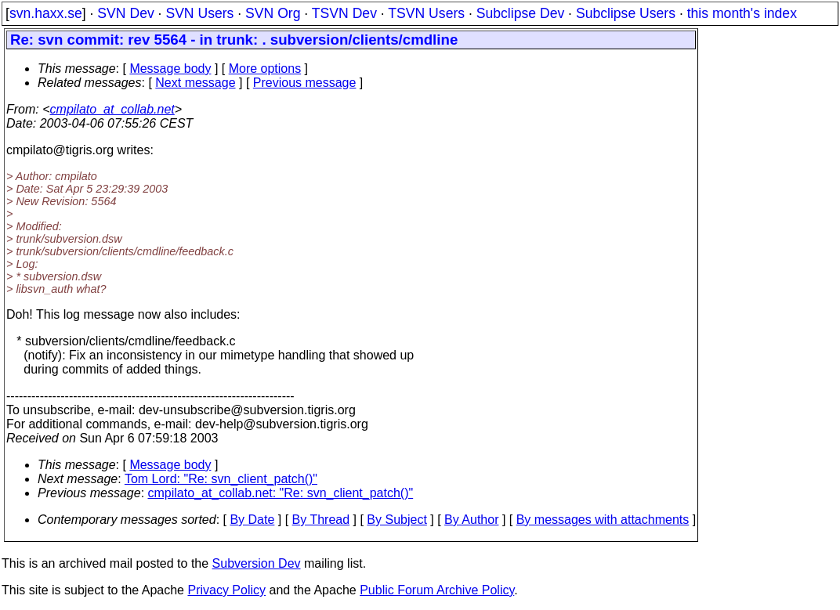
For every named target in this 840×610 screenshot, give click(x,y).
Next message (195, 82)
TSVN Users (426, 13)
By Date (252, 519)
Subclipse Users (625, 13)
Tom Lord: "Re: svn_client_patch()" (221, 478)
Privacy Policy (226, 590)
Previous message (305, 82)
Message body (170, 68)
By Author (471, 519)
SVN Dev (125, 13)
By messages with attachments (603, 519)
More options (265, 68)
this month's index (742, 13)
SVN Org (272, 13)
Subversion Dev (256, 563)
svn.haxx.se (45, 13)
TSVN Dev (344, 13)
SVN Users (199, 13)
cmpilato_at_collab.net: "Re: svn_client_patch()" (281, 493)
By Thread (321, 519)
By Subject (396, 519)
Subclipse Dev (520, 13)
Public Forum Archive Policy (437, 590)
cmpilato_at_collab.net (112, 109)
